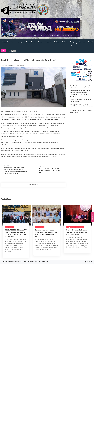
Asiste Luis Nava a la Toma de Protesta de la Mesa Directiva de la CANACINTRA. (76, 232)
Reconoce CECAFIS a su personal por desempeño (80, 100)
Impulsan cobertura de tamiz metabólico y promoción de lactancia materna (81, 106)
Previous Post (10, 165)
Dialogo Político (9, 227)
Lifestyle (20, 42)
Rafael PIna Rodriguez (9, 65)
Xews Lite (45, 261)
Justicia (56, 42)
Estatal (40, 42)
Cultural (64, 42)
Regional (48, 42)
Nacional (5, 42)
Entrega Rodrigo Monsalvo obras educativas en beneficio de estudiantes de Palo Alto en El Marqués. (80, 93)
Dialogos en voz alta (73, 44)
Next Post (41, 166)
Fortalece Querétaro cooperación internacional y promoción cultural (80, 87)
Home (13, 42)
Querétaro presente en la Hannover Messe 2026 (81, 111)
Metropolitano (30, 42)
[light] (11, 51)
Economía (82, 42)
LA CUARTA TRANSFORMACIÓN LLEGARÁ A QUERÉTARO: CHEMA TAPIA (49, 170)
